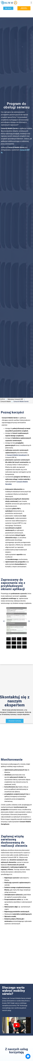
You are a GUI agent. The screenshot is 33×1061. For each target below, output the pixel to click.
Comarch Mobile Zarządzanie (17, 455)
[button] (31, 2)
